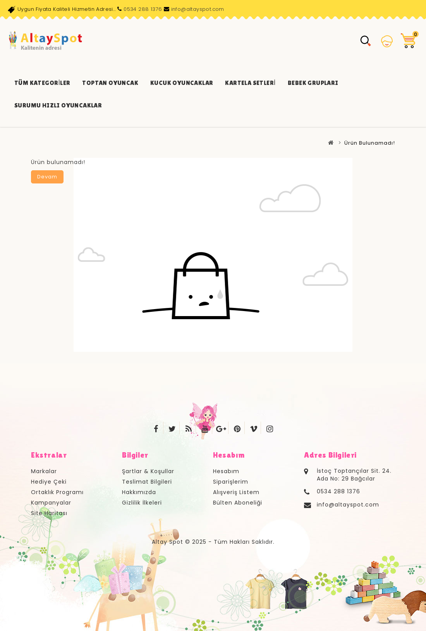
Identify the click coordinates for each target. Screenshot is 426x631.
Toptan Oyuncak (110, 82)
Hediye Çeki (49, 482)
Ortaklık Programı (57, 492)
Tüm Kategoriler (42, 82)
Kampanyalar (51, 503)
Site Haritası (49, 513)
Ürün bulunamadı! (369, 143)
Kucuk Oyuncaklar (181, 82)
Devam (47, 176)
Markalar (44, 471)
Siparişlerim (230, 482)
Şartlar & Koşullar (148, 471)
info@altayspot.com (197, 9)
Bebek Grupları (313, 82)
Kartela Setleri (250, 82)
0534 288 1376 (143, 9)
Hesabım (226, 471)
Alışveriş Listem (236, 492)
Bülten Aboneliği (237, 503)
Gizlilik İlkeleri (142, 503)
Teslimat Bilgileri (147, 482)
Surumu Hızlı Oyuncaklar (58, 105)
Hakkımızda (139, 492)
